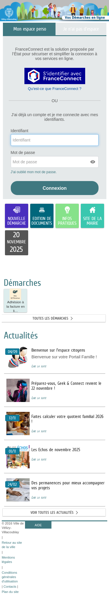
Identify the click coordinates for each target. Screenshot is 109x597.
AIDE (38, 525)
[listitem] (16, 242)
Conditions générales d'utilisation (10, 577)
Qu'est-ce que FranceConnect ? (54, 88)
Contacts (9, 586)
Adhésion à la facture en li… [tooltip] (15, 300)
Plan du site (10, 592)
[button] (93, 161)
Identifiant (19, 131)
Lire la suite (38, 366)
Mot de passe (23, 152)
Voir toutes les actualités (52, 512)
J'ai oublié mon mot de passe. (34, 172)
